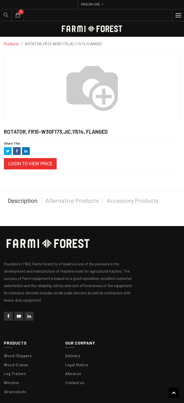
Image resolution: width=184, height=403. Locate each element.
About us (73, 374)
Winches (11, 383)
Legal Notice (76, 365)
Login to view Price (30, 163)
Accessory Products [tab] (132, 201)
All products (15, 392)
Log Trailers (15, 374)
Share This (12, 143)
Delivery (72, 356)
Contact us (74, 383)
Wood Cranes (16, 365)
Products (11, 44)
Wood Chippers (18, 356)
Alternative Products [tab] (72, 201)
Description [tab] (23, 201)
